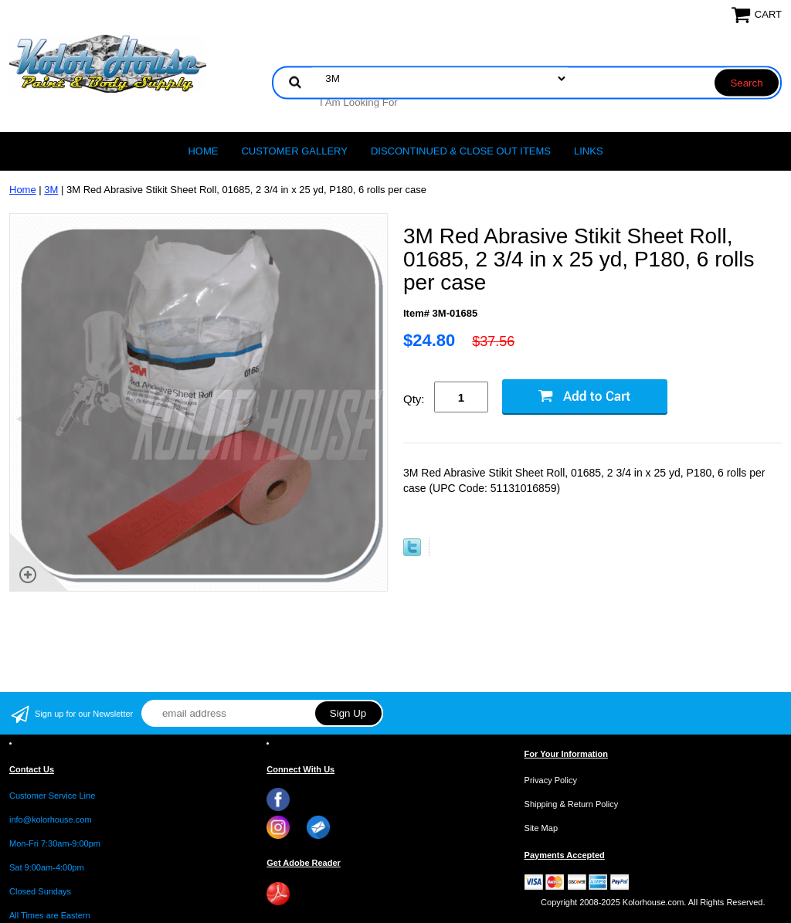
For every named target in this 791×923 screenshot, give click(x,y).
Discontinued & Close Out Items (461, 151)
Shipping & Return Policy (572, 804)
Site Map (541, 828)
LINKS (588, 151)
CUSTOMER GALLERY (294, 151)
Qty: (414, 399)
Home (203, 151)
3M (51, 189)
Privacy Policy (551, 780)
